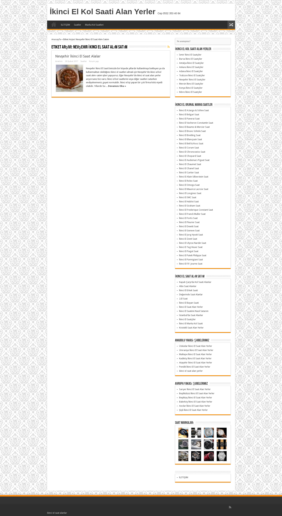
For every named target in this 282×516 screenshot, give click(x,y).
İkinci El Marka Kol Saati (191, 323)
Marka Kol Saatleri (94, 24)
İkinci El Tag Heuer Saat (191, 247)
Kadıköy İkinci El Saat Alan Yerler (195, 358)
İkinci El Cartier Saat (189, 172)
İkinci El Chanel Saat (189, 168)
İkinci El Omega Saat (189, 185)
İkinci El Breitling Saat (190, 135)
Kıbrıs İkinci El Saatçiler (190, 92)
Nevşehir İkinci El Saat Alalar (78, 56)
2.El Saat (183, 298)
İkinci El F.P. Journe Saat (191, 263)
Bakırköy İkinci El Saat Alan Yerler (195, 401)
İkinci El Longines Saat (190, 193)
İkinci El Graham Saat (189, 205)
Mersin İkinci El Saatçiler (191, 83)
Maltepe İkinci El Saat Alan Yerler (195, 354)
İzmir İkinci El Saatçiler (190, 54)
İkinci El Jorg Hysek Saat (191, 234)
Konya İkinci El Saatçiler (191, 87)
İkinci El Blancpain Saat (190, 139)
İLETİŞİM (65, 24)
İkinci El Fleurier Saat (189, 222)
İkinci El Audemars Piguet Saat (194, 160)
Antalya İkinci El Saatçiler (191, 63)
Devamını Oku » (117, 86)
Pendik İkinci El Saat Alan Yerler (194, 366)
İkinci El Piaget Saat (189, 251)
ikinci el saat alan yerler (191, 371)
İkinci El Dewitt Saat (189, 226)
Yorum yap (94, 61)
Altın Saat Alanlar (187, 286)
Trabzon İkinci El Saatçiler (192, 75)
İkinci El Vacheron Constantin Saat (196, 122)
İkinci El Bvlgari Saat (189, 114)
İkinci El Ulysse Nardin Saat (192, 243)
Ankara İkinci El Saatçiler (191, 67)
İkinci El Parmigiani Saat (191, 259)
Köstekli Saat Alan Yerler (191, 327)
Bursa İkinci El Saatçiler (190, 58)
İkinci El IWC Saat (187, 197)
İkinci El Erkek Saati (188, 290)
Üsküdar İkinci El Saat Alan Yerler (195, 346)
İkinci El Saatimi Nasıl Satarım (194, 311)
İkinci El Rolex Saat (188, 180)
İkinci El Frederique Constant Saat (196, 209)
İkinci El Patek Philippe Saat (192, 255)
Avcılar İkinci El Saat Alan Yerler (194, 405)
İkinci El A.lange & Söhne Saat (194, 110)
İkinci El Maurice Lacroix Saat (193, 189)
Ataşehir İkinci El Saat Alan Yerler (195, 362)
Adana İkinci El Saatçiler (191, 71)
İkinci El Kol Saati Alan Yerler (103, 11)
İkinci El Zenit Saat (188, 238)
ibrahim (59, 61)
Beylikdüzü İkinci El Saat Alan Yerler (197, 393)
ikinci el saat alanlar (57, 512)
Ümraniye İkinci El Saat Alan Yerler (196, 350)
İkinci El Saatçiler (187, 319)
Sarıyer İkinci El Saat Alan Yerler (195, 389)
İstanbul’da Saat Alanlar (191, 315)
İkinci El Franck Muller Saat (192, 214)
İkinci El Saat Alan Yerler (191, 307)
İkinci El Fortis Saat (188, 218)
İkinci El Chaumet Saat (190, 164)
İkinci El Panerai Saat (189, 118)
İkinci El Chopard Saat (190, 156)
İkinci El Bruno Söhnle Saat (192, 131)
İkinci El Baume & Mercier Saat (194, 127)
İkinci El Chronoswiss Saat (192, 151)
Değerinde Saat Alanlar (191, 294)
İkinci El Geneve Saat (189, 230)
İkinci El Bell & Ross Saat (191, 143)
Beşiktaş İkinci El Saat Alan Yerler (195, 397)
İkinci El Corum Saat (189, 147)
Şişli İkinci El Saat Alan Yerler (193, 410)
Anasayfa (54, 25)
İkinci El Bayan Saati (189, 302)
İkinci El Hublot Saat (189, 201)
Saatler (77, 24)
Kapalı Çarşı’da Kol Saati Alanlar (195, 282)
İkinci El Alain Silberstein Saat (193, 176)
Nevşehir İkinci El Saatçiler (192, 79)
